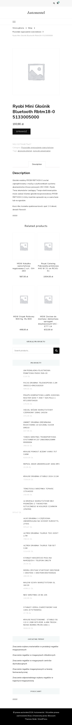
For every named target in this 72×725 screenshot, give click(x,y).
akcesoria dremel (25, 151)
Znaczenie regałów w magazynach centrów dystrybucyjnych (32, 662)
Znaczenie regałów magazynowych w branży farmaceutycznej (32, 671)
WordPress (42, 719)
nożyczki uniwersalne (42, 151)
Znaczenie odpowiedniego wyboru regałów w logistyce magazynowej (33, 679)
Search (56, 351)
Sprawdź (21, 131)
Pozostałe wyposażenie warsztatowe (37, 147)
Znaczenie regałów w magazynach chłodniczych (34, 655)
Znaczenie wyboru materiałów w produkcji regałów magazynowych (35, 648)
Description (37, 164)
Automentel (36, 12)
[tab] (36, 164)
